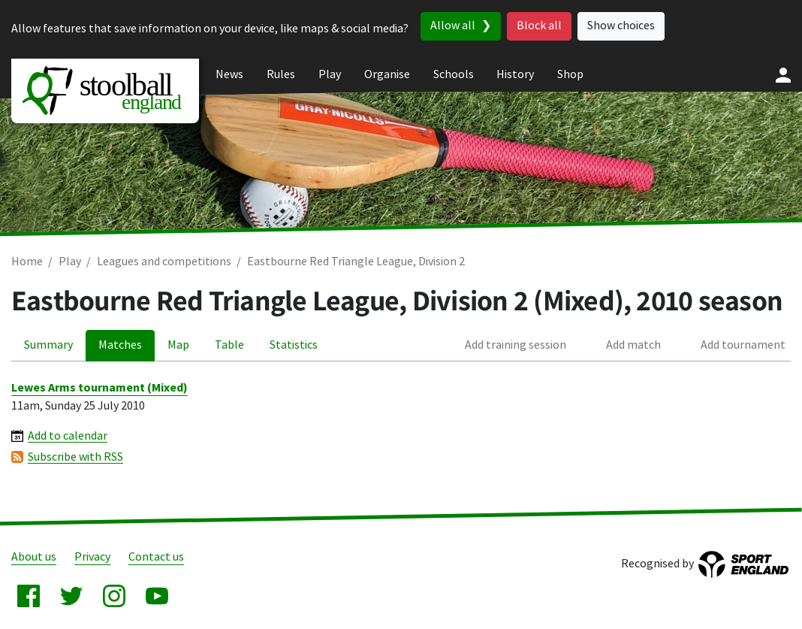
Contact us (156, 557)
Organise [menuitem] (387, 75)
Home (27, 262)
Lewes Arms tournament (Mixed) (99, 388)
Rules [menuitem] (281, 75)
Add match (633, 345)
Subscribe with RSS (75, 457)
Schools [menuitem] (453, 75)
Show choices (621, 26)
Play (70, 262)
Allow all (452, 26)
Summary (48, 345)
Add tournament (743, 345)
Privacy (92, 557)
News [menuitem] (229, 75)
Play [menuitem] (329, 75)
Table (229, 345)
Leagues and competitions (164, 262)
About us (33, 557)
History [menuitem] (515, 75)
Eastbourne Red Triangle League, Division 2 (356, 262)
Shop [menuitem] (570, 75)
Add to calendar (67, 436)
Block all (539, 26)
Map (178, 345)
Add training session (515, 345)
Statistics (294, 345)
